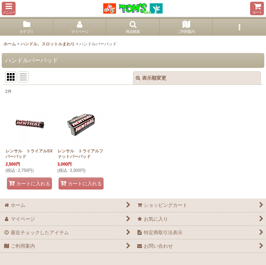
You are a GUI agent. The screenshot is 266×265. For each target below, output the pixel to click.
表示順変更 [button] (151, 78)
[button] (9, 8)
